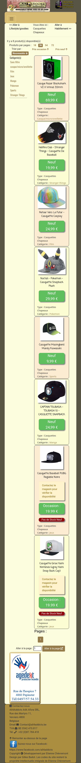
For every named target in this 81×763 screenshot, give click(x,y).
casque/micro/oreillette (21, 67)
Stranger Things (17, 95)
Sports (13, 90)
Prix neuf (62, 49)
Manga (13, 81)
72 (52, 45)
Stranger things (57, 182)
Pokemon (14, 85)
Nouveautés (20, 53)
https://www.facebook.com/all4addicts (31, 749)
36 (40, 45)
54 (46, 45)
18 (34, 45)
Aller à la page (53, 648)
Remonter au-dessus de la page (29, 738)
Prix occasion (40, 49)
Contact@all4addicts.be (33, 724)
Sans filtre (15, 62)
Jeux (12, 76)
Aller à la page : (24, 648)
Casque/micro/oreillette (49, 118)
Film (12, 71)
